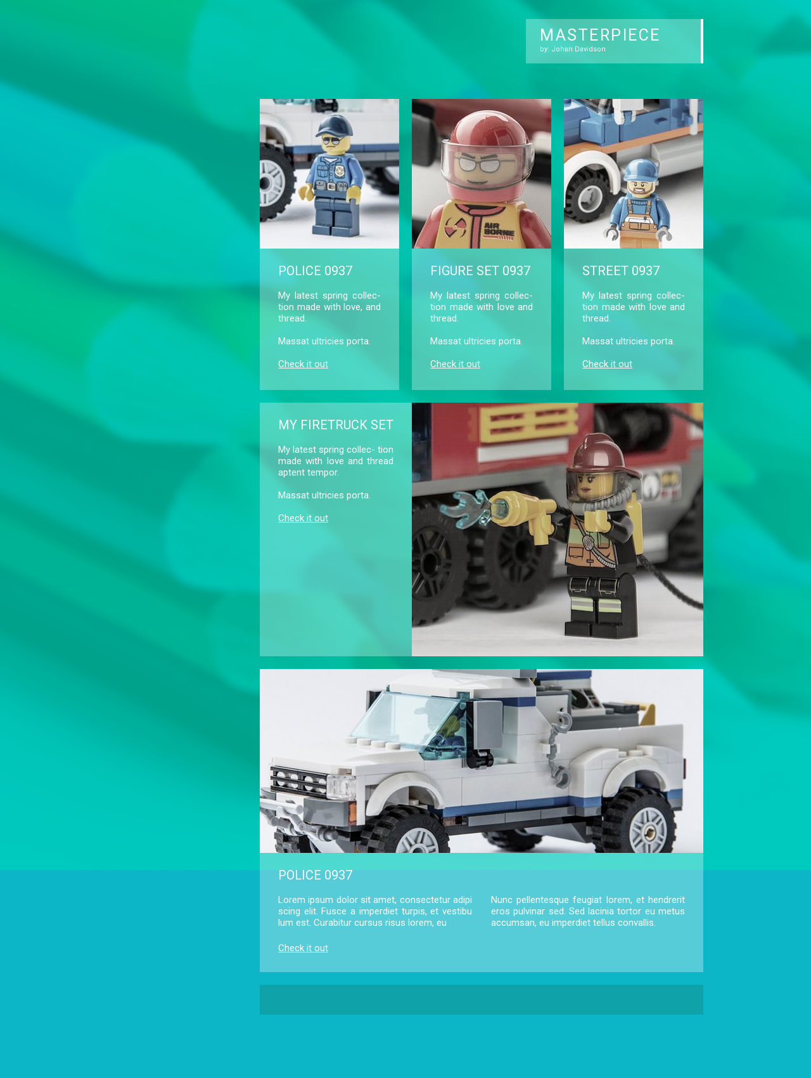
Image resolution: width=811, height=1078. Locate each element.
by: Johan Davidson (573, 49)
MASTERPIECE (600, 35)
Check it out (303, 364)
